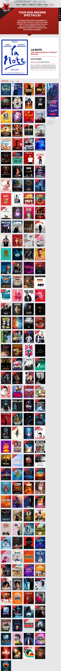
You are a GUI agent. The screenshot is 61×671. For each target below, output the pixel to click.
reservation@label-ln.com (50, 123)
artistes (17, 81)
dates (12, 81)
